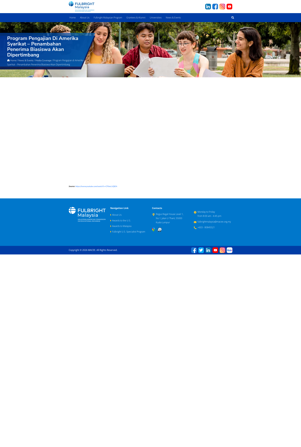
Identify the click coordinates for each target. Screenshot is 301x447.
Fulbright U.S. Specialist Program (128, 231)
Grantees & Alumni (135, 17)
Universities (156, 17)
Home (72, 17)
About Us (84, 17)
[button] (232, 17)
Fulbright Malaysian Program (108, 17)
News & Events (173, 17)
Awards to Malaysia (121, 226)
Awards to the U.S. (121, 220)
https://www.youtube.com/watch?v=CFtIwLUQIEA (96, 186)
